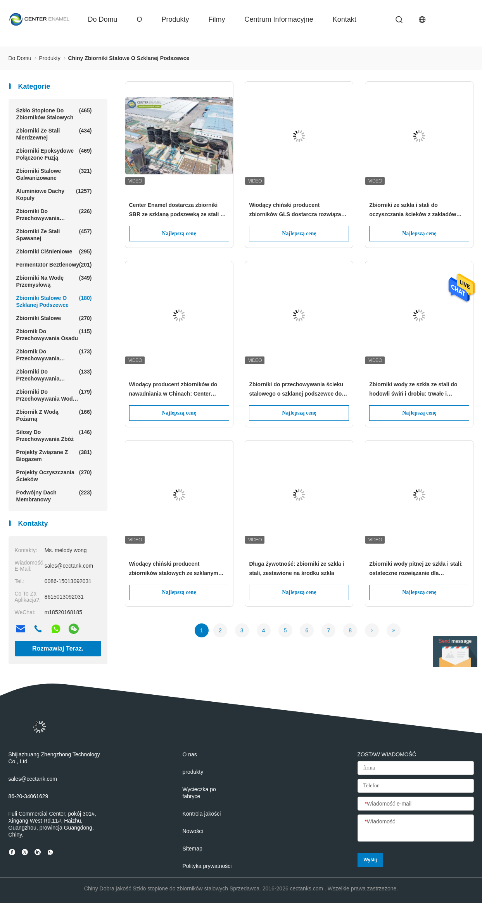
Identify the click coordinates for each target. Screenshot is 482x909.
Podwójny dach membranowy (54, 496)
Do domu (102, 19)
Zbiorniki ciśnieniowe (54, 251)
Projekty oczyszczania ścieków (54, 475)
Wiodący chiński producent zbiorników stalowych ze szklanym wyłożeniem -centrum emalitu (173, 569)
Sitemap (192, 848)
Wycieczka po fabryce (199, 792)
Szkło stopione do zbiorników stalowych (54, 114)
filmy (217, 19)
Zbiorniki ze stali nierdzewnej (54, 134)
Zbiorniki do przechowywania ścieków (54, 215)
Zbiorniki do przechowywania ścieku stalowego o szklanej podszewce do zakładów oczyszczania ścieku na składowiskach (296, 389)
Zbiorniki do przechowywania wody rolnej (54, 395)
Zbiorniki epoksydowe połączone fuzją (54, 154)
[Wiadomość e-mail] (415, 804)
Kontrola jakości (202, 814)
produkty (175, 19)
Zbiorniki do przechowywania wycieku (54, 375)
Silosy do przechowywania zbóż (54, 435)
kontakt (344, 19)
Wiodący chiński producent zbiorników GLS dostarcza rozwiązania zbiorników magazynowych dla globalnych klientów (299, 210)
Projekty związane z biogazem (54, 455)
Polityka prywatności (207, 866)
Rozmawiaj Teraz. (57, 648)
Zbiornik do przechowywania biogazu (54, 355)
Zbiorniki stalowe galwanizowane (54, 174)
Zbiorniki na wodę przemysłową (54, 281)
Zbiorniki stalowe (54, 318)
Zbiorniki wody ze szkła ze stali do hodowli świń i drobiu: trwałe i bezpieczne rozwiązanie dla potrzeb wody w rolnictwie (415, 389)
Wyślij (370, 860)
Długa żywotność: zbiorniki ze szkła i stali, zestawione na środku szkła (296, 568)
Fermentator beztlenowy (54, 264)
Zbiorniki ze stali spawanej (54, 234)
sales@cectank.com (33, 779)
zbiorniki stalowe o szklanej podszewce (54, 301)
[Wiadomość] (415, 828)
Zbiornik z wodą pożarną (54, 415)
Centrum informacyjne (279, 19)
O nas (190, 754)
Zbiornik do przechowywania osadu (54, 334)
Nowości (193, 831)
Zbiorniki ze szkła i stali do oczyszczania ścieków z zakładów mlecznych (412, 210)
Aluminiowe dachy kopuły (54, 194)
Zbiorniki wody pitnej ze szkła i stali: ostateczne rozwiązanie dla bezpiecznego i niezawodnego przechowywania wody (416, 569)
